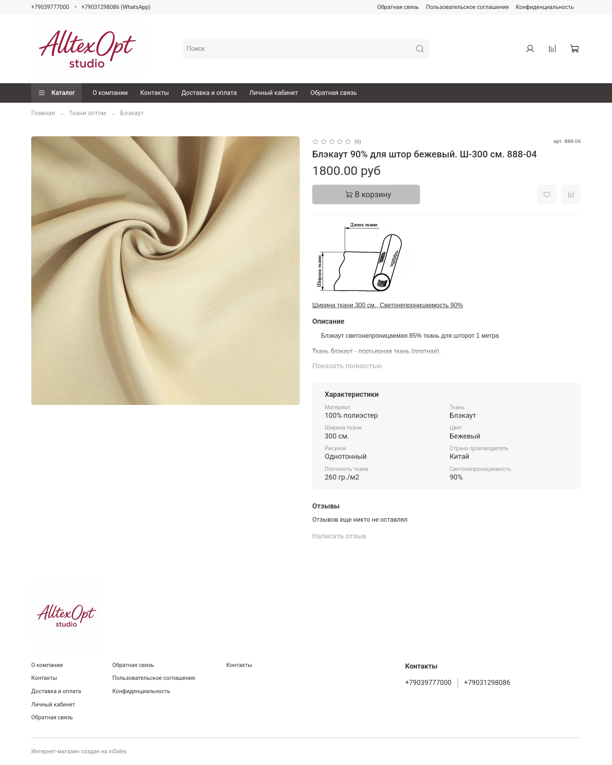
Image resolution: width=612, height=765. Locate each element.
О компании (110, 92)
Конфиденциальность (545, 7)
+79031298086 (487, 683)
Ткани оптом (87, 113)
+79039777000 (50, 7)
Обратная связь (398, 7)
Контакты (154, 92)
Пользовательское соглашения (467, 7)
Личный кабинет (273, 92)
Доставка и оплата (209, 92)
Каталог (56, 93)
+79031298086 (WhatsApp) (116, 7)
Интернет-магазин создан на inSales (79, 751)
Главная (43, 113)
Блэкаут (132, 113)
